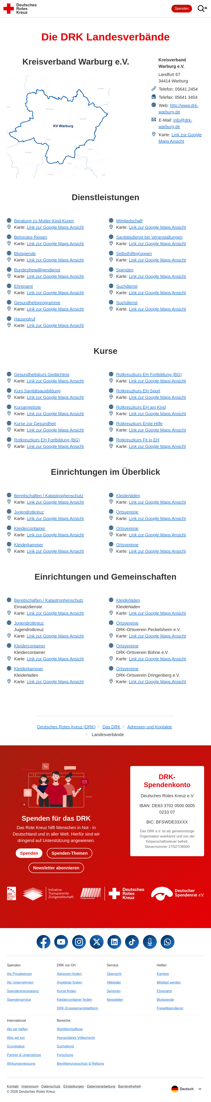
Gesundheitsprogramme (37, 302)
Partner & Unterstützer (24, 1055)
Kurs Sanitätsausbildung (37, 390)
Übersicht (114, 974)
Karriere (163, 974)
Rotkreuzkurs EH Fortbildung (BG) (47, 440)
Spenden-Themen (69, 853)
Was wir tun (16, 1038)
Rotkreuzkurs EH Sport (138, 390)
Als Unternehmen (20, 982)
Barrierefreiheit (129, 1086)
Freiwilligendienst (170, 1008)
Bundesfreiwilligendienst (37, 270)
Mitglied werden (169, 982)
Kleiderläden (128, 495)
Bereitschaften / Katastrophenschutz (48, 495)
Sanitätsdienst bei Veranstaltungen (149, 237)
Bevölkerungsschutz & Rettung (80, 1063)
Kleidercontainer (29, 528)
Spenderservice (19, 999)
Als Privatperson (19, 974)
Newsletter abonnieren (56, 867)
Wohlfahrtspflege (70, 1029)
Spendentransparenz (23, 991)
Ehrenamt (23, 286)
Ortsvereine (127, 512)
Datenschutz (51, 1086)
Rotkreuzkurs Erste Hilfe (139, 423)
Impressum (30, 1086)
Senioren (114, 991)
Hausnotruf (24, 319)
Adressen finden (69, 974)
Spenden (182, 8)
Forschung (65, 1055)
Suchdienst (127, 286)
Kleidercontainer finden (74, 999)
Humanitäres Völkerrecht (76, 1038)
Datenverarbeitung (101, 1086)
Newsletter (115, 999)
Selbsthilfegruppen (134, 253)
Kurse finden (66, 991)
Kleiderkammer (28, 544)
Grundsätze (16, 1046)
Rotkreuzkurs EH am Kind (141, 407)
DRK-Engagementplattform (77, 1008)
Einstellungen (73, 1086)
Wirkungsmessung (21, 1063)
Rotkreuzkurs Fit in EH (137, 440)
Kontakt (13, 1086)
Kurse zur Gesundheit (35, 423)
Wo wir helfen (17, 1029)
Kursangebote (27, 407)
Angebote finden (69, 982)
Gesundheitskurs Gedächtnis (42, 374)
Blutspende (25, 253)
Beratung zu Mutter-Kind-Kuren (44, 220)
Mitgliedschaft (129, 220)
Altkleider (114, 982)
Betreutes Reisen (30, 237)
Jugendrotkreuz (29, 512)
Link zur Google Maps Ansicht (55, 227)
